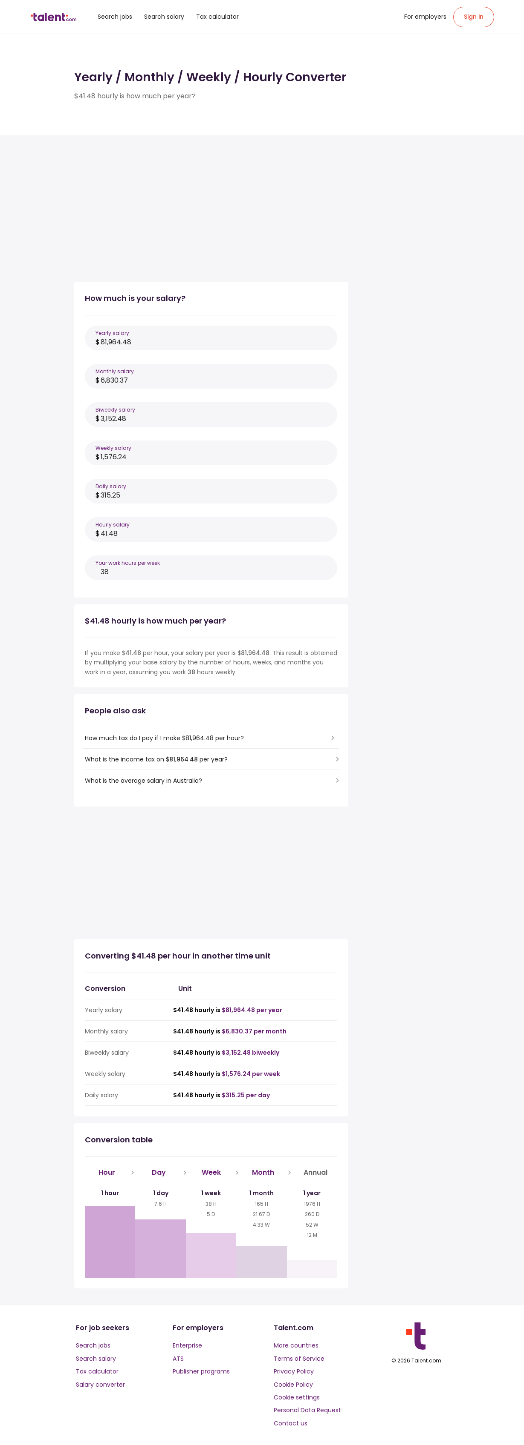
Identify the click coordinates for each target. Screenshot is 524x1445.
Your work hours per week (128, 563)
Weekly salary (113, 448)
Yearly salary (112, 333)
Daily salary (111, 486)
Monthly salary (115, 371)
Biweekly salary (115, 409)
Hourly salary (113, 524)
